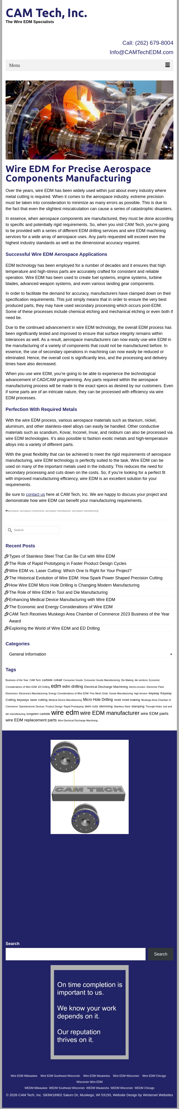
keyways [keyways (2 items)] (23, 700)
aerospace (13, 511)
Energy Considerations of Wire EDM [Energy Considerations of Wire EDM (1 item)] (69, 693)
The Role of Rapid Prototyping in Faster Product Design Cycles (67, 563)
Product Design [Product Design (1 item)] (54, 706)
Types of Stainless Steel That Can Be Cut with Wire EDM (62, 556)
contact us (35, 494)
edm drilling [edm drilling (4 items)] (72, 686)
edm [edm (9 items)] (56, 686)
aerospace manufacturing (85, 511)
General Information (27, 654)
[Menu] (89, 65)
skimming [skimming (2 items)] (106, 706)
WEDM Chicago (144, 1088)
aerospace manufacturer (58, 511)
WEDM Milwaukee (35, 1088)
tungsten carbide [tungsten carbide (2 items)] (38, 714)
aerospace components (32, 511)
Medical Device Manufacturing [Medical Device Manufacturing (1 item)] (65, 700)
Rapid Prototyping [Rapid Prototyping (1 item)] (74, 706)
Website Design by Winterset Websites (143, 1095)
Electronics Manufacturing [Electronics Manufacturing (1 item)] (33, 693)
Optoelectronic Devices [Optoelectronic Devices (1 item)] (32, 706)
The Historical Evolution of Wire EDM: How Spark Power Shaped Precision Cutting (85, 578)
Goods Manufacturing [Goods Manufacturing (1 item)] (121, 693)
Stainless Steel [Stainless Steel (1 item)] (122, 706)
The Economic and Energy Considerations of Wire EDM (61, 607)
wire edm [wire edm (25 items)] (65, 712)
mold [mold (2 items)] (117, 700)
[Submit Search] (9, 530)
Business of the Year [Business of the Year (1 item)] (17, 680)
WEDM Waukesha (97, 1088)
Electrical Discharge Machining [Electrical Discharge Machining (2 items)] (106, 686)
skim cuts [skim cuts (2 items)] (91, 706)
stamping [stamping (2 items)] (138, 706)
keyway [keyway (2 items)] (154, 693)
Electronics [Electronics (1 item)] (12, 693)
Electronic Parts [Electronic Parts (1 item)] (155, 686)
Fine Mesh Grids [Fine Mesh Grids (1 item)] (99, 693)
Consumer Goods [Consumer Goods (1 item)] (73, 680)
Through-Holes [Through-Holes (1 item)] (153, 706)
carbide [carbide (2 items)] (47, 680)
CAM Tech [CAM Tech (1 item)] (35, 680)
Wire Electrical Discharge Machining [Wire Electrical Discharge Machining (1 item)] (78, 720)
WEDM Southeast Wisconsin (67, 1088)
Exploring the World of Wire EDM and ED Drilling (54, 628)
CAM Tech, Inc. (46, 12)
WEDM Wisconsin (121, 1088)
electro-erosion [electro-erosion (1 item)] (137, 686)
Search (13, 943)
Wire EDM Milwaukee (23, 1076)
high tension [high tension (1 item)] (140, 693)
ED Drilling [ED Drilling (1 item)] (44, 686)
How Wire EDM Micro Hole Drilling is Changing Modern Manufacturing (74, 585)
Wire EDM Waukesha (96, 1076)
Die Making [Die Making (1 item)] (127, 680)
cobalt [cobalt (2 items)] (58, 680)
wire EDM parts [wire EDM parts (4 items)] (155, 713)
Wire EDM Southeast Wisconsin (60, 1076)
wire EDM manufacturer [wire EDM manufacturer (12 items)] (110, 713)
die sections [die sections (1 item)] (141, 680)
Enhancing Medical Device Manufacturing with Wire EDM (62, 599)
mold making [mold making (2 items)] (131, 700)
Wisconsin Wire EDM (89, 1082)
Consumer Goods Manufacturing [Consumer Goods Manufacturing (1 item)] (102, 680)
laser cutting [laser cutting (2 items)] (39, 700)
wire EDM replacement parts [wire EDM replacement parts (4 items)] (31, 720)
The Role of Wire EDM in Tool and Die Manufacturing (58, 592)
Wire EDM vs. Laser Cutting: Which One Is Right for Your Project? (70, 570)
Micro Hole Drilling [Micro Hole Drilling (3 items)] (98, 700)
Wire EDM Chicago (154, 1076)
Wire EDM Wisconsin (126, 1076)
